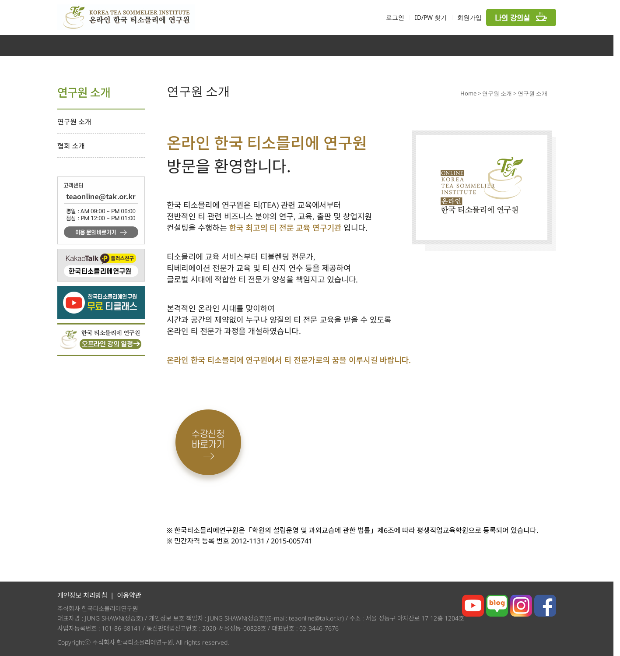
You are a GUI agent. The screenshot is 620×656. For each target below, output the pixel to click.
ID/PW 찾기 (431, 17)
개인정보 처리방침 (82, 595)
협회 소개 (71, 146)
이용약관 (129, 595)
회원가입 (469, 17)
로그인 (395, 17)
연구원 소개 (74, 122)
